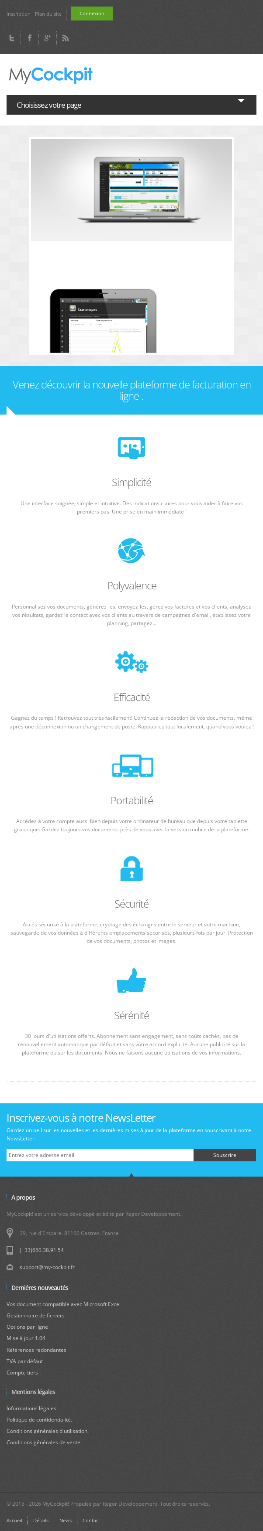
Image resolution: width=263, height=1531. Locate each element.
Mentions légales (33, 1392)
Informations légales (31, 1408)
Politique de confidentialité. (39, 1419)
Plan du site (48, 13)
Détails (40, 1520)
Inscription (19, 13)
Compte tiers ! (24, 1372)
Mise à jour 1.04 (26, 1338)
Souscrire (224, 1155)
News (65, 1520)
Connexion (92, 13)
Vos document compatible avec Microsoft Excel (64, 1304)
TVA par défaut (25, 1361)
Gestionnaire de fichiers (36, 1315)
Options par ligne (27, 1326)
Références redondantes (36, 1350)
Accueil (14, 1520)
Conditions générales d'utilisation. (48, 1431)
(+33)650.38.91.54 (42, 1250)
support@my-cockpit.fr (47, 1267)
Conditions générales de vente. (44, 1442)
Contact (91, 1520)
